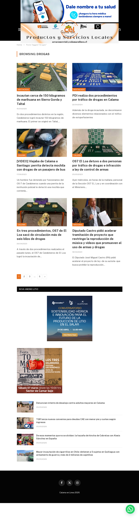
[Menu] (20, 29)
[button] (130, 509)
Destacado (23, 89)
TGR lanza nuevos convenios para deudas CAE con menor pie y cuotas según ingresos (76, 420)
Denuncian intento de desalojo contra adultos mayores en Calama (70, 403)
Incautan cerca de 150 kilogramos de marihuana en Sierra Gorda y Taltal (41, 100)
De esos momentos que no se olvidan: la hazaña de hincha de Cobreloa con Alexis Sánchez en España (78, 437)
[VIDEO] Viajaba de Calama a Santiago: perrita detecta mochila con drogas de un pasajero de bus (41, 165)
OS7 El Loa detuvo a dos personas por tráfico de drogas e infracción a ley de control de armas (97, 165)
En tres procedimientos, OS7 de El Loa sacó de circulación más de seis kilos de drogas (41, 235)
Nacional (78, 225)
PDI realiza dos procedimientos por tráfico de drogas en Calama (95, 97)
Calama (22, 155)
